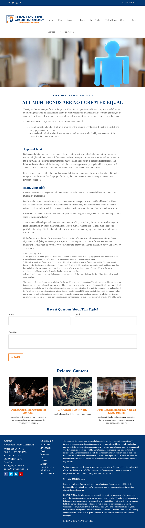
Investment (45, 448)
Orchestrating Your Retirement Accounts (28, 411)
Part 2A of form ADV (73, 521)
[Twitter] (9, 2)
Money (43, 460)
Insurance (44, 454)
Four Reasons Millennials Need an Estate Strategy (116, 411)
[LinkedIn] (13, 2)
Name (11, 314)
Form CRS (88, 521)
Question (12, 332)
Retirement (45, 444)
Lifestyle (44, 464)
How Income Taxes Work (72, 409)
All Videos (45, 470)
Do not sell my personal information (96, 473)
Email (77, 314)
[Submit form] (15, 357)
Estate (43, 451)
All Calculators (47, 473)
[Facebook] (20, 2)
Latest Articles (47, 467)
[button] (60, 16)
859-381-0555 (129, 3)
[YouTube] (17, 2)
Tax (42, 457)
